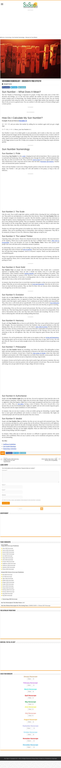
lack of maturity (27, 249)
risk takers (21, 404)
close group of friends (39, 353)
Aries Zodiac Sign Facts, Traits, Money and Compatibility (49, 459)
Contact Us (41, 758)
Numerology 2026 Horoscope (10, 599)
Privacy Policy (35, 758)
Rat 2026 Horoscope (7, 574)
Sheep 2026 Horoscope (8, 588)
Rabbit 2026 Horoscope (8, 580)
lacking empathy (29, 273)
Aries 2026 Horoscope (8, 548)
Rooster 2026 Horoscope (8, 591)
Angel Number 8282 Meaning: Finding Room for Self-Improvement (12, 459)
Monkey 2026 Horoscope (8, 589)
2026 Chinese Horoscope (11, 572)
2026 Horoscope (9, 545)
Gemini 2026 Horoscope (8, 552)
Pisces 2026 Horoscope (8, 569)
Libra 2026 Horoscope (8, 559)
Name (3, 484)
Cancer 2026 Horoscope (8, 554)
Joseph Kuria (8, 84)
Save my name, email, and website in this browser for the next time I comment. (22, 500)
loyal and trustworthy (38, 284)
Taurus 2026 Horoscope (8, 550)
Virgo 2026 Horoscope (8, 557)
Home (2, 37)
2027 (23, 602)
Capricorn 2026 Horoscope (9, 565)
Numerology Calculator (9, 448)
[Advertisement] (30, 525)
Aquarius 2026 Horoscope (9, 567)
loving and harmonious (52, 337)
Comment (4, 470)
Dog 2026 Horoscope (8, 593)
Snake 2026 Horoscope (8, 584)
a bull (23, 156)
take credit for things (42, 327)
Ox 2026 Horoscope (7, 576)
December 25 (23, 121)
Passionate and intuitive (47, 161)
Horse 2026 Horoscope (8, 586)
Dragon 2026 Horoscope (8, 582)
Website (4, 495)
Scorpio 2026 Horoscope (8, 561)
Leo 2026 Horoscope (7, 556)
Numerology (8, 37)
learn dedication (54, 303)
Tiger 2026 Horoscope (8, 578)
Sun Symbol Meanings (9, 446)
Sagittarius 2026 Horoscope (9, 563)
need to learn (36, 160)
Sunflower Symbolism (9, 444)
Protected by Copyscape (51, 758)
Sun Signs (6, 758)
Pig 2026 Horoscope (7, 595)
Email (3, 489)
